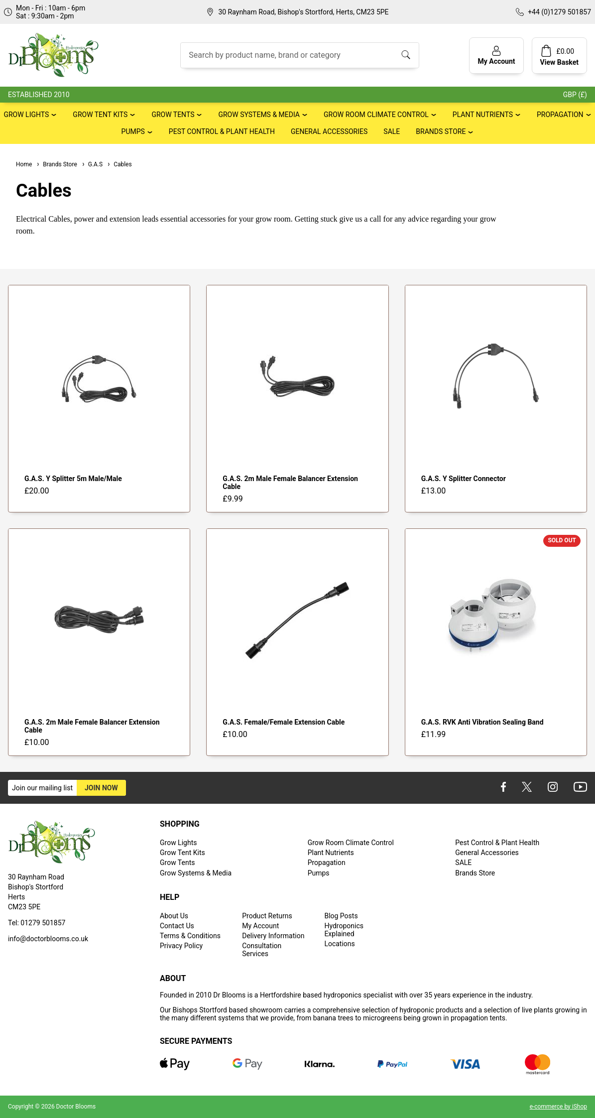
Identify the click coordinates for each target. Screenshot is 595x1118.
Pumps (133, 131)
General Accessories (329, 131)
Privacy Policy (181, 946)
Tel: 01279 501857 (36, 923)
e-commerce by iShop (558, 1106)
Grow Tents (172, 115)
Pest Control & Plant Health (222, 131)
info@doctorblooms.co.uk (48, 939)
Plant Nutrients (483, 115)
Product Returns (267, 916)
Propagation (560, 115)
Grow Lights (26, 115)
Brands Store (441, 131)
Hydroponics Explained (343, 930)
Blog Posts (340, 916)
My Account (260, 926)
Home (24, 164)
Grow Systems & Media (259, 115)
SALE (391, 131)
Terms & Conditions (190, 936)
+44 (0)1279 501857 (559, 12)
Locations (339, 944)
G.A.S (92, 164)
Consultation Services (261, 950)
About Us (174, 916)
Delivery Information (273, 936)
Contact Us (177, 926)
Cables (119, 164)
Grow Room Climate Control (376, 115)
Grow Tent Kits (100, 115)
